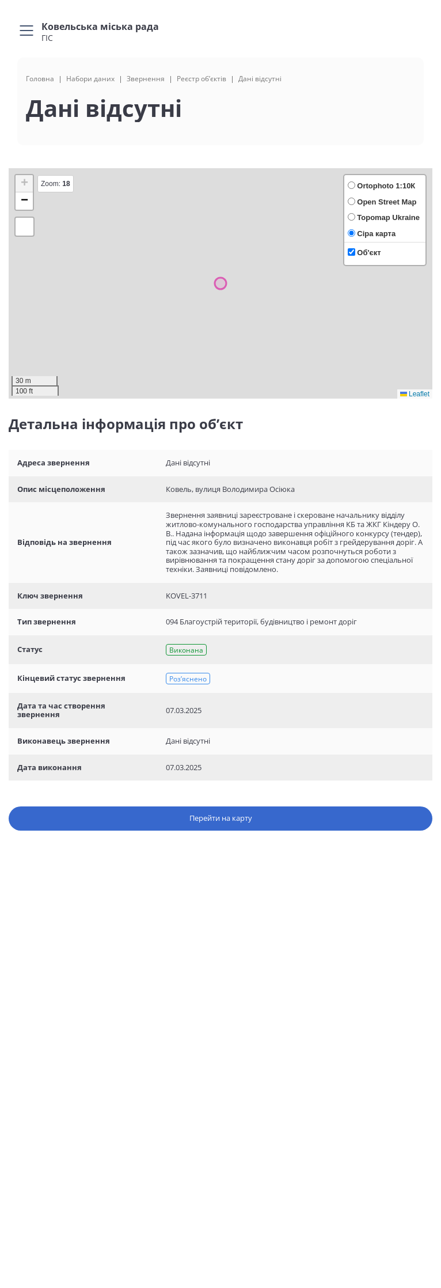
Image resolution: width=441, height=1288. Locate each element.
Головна (40, 79)
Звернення (146, 79)
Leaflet (414, 394)
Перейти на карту (220, 818)
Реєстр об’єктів (201, 79)
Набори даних (90, 79)
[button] (24, 183)
